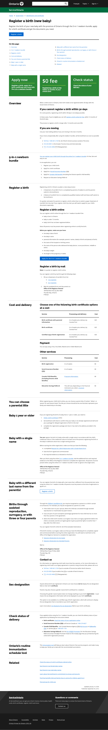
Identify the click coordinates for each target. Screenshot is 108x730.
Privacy (51, 720)
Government (20, 16)
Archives (35, 720)
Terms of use (61, 720)
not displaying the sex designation (61, 606)
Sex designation (61, 55)
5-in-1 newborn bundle (18, 50)
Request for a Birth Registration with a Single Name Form (69, 448)
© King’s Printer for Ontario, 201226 (20, 723)
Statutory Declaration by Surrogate (54, 538)
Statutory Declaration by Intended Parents (56, 541)
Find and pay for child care (48, 682)
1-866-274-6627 (81, 623)
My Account (83, 626)
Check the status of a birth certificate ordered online (56, 662)
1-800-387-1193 (62, 628)
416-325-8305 (48, 144)
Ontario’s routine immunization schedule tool (70, 61)
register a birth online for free (75, 117)
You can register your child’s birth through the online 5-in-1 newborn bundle (63, 156)
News (43, 720)
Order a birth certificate (51, 418)
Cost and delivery (16, 56)
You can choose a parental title (20, 59)
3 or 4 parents (52, 283)
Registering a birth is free (51, 88)
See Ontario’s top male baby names (50, 670)
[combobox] (50, 3)
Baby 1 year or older (17, 62)
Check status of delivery (64, 58)
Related (59, 64)
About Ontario (13, 720)
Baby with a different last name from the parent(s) (72, 47)
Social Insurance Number (58, 171)
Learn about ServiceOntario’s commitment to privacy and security (60, 674)
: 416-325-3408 (49, 147)
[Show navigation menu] (86, 4)
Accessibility (25, 720)
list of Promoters (73, 632)
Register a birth (16, 34)
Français (76, 4)
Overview (14, 47)
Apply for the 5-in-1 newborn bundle (54, 259)
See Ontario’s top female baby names (51, 666)
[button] (66, 4)
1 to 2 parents (52, 280)
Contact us (61, 706)
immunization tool (48, 645)
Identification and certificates (35, 16)
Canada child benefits (56, 174)
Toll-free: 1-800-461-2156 (51, 141)
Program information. (71, 376)
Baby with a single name (18, 65)
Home (11, 16)
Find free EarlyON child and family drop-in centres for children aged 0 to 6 (62, 678)
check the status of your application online (67, 620)
